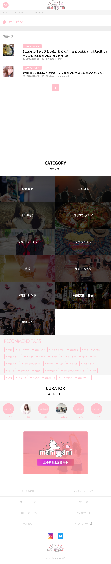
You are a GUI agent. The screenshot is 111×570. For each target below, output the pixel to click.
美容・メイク (83, 275)
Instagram (52, 377)
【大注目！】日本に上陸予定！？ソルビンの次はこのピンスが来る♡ (65, 74)
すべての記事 (27, 497)
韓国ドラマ (88, 370)
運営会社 (81, 519)
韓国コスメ (40, 356)
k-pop (42, 363)
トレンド (97, 363)
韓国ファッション (92, 356)
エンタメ (83, 195)
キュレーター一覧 (28, 519)
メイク (30, 363)
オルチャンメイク (33, 370)
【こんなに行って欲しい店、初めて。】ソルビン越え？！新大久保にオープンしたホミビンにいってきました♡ (65, 54)
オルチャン (28, 222)
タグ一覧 (83, 508)
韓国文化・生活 (83, 302)
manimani (64, 82)
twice (50, 370)
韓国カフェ (50, 384)
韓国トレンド (27, 302)
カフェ (11, 377)
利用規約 (27, 529)
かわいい (25, 377)
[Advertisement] (55, 129)
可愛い (38, 377)
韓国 (10, 356)
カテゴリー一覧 (28, 508)
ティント (23, 384)
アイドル (73, 370)
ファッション (83, 248)
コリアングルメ (33, 46)
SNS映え (27, 195)
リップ (36, 384)
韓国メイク (13, 370)
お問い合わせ (81, 529)
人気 (61, 370)
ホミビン (39, 12)
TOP (5, 12)
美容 (10, 384)
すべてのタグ (21, 12)
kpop (84, 363)
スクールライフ (28, 248)
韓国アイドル (14, 363)
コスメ (54, 363)
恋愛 (27, 275)
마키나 (60, 60)
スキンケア (67, 384)
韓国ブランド (84, 384)
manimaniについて (83, 497)
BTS (94, 377)
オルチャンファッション (75, 377)
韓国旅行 (27, 328)
